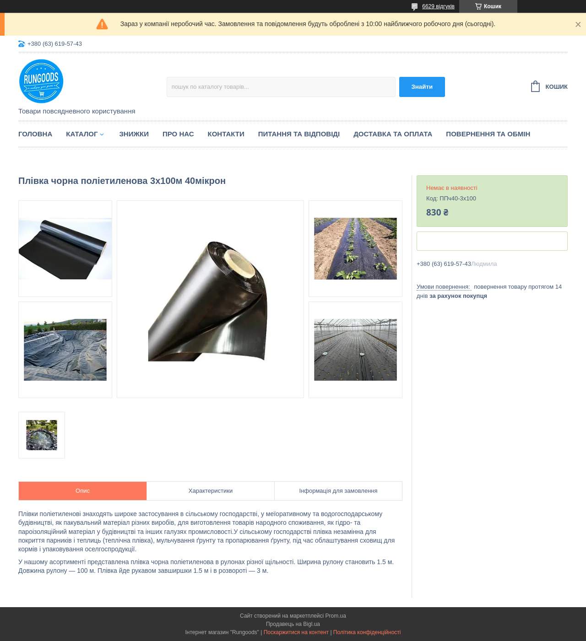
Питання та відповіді (299, 133)
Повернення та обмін (488, 133)
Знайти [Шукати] (422, 86)
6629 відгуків (438, 6)
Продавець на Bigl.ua (293, 624)
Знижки (134, 133)
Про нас (178, 133)
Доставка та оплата (392, 133)
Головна (35, 133)
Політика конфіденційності (367, 632)
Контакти (226, 133)
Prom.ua (336, 616)
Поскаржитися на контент (296, 632)
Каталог (82, 133)
